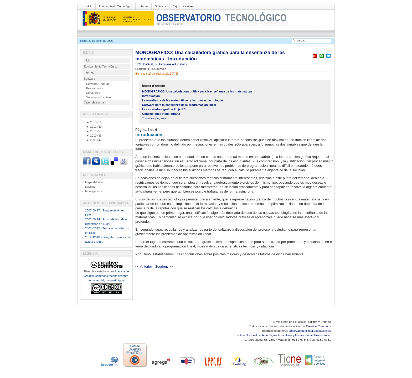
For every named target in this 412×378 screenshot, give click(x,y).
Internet (143, 6)
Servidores (93, 92)
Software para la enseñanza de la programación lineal (179, 104)
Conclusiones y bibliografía (161, 113)
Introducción (151, 95)
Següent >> (164, 266)
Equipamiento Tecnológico (115, 6)
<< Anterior (143, 266)
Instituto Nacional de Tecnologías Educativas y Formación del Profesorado (283, 335)
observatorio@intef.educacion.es (310, 330)
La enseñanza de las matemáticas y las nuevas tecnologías (183, 100)
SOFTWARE (145, 64)
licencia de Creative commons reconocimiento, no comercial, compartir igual (106, 276)
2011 (91, 131)
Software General (97, 83)
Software (160, 6)
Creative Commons (318, 326)
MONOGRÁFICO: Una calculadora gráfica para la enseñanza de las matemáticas (197, 91)
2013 (91, 122)
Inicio (89, 6)
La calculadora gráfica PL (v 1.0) (164, 109)
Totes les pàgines (154, 118)
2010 (91, 135)
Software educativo (172, 64)
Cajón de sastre (183, 6)
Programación (95, 88)
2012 (91, 126)
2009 (91, 140)
